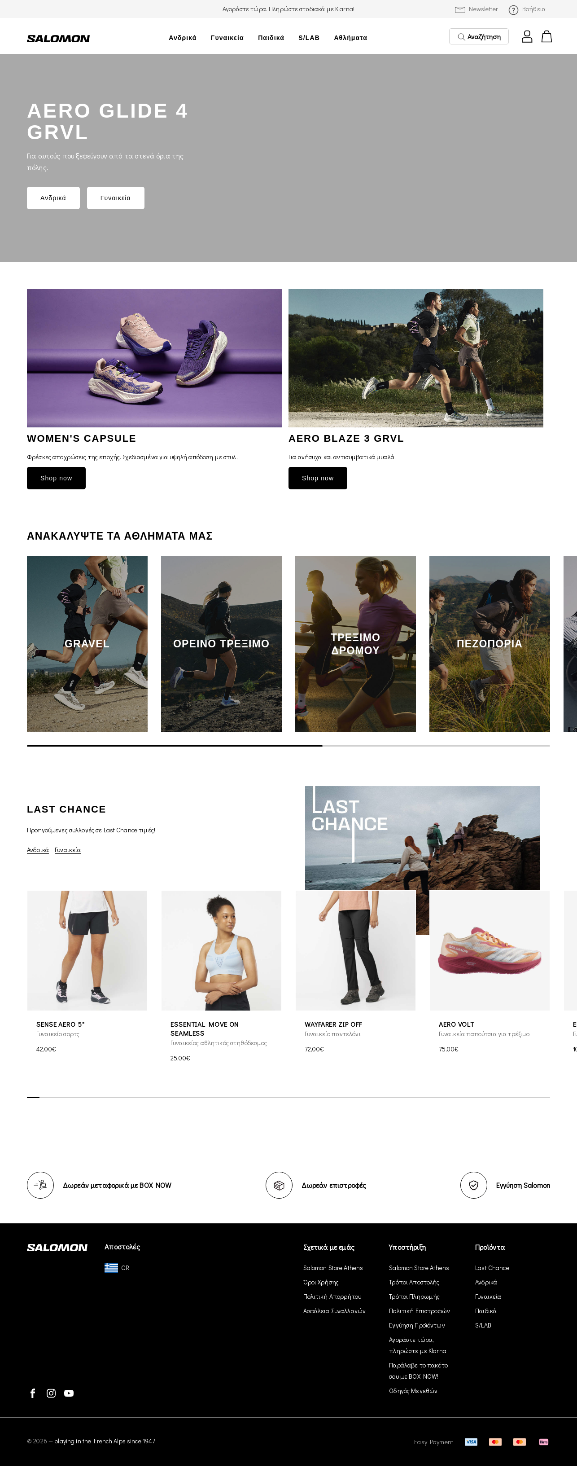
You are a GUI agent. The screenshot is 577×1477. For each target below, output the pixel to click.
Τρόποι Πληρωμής (414, 1296)
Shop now (56, 478)
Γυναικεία (227, 37)
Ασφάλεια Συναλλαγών (334, 1310)
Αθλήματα (350, 37)
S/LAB (309, 37)
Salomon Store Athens (333, 1267)
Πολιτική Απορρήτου (332, 1296)
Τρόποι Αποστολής (414, 1282)
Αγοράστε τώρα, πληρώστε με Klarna (417, 1345)
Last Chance (492, 1267)
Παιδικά (271, 37)
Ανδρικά (183, 37)
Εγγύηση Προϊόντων (417, 1325)
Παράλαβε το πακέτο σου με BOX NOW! (418, 1370)
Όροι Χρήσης (321, 1282)
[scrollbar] (288, 745)
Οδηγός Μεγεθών (413, 1390)
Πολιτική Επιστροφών (419, 1310)
